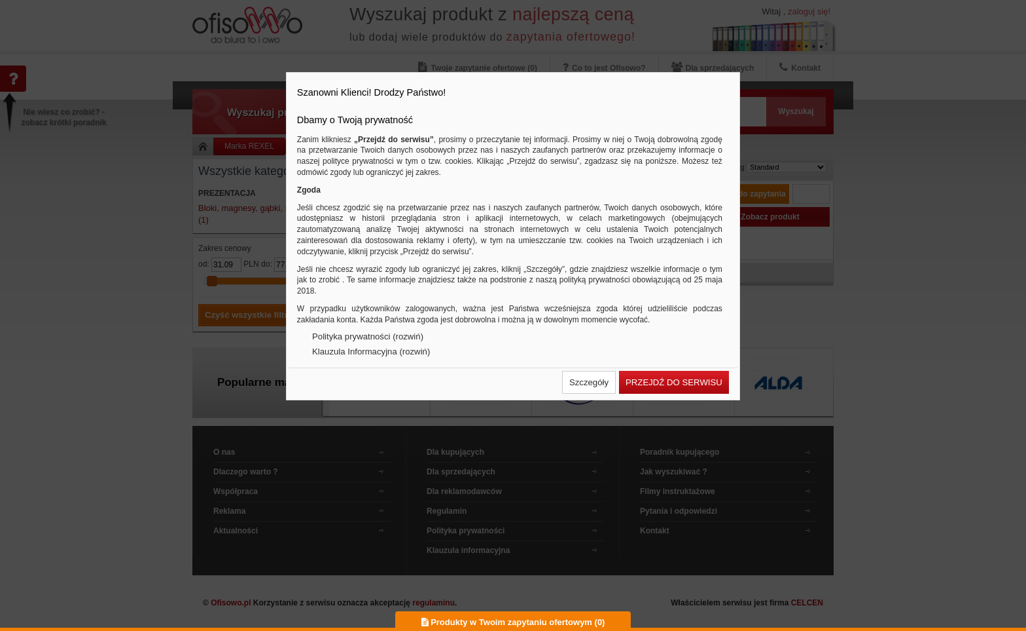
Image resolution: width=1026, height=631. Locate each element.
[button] (589, 382)
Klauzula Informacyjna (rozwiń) (371, 351)
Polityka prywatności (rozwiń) (367, 336)
